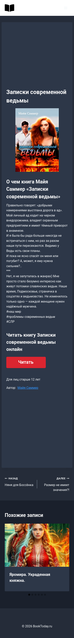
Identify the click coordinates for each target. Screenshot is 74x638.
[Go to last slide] (11, 557)
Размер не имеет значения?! (54, 484)
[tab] (29, 595)
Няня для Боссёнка (19, 481)
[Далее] (62, 557)
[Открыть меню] (65, 8)
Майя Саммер (28, 388)
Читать (25, 362)
